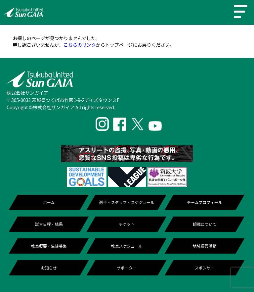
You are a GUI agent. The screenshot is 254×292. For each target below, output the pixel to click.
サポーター (127, 267)
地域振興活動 (204, 246)
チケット (127, 224)
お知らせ (49, 267)
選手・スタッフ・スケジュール (126, 202)
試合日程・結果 (49, 224)
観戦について (205, 224)
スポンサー (204, 267)
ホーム (49, 202)
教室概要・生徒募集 (49, 246)
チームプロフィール (204, 202)
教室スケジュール (127, 246)
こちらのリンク (80, 44)
